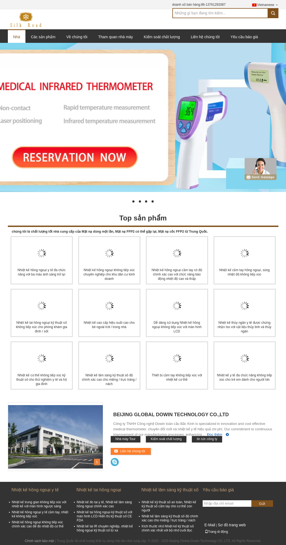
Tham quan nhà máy (115, 37)
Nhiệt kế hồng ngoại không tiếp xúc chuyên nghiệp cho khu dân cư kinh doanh (109, 274)
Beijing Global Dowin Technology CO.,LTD (171, 414)
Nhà (16, 37)
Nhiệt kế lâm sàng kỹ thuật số (170, 490)
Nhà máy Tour (126, 439)
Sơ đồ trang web (232, 525)
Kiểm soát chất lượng (162, 37)
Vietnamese (267, 5)
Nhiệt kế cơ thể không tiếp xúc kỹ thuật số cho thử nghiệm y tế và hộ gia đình (41, 379)
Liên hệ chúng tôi (205, 37)
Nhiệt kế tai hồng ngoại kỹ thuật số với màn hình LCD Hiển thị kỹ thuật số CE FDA (104, 516)
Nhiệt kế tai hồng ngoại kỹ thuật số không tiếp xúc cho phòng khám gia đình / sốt (41, 327)
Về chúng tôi (76, 37)
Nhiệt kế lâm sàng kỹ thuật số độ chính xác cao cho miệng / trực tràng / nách (109, 379)
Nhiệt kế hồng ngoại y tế (35, 490)
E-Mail (210, 525)
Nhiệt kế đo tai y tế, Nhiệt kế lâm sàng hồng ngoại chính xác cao (104, 504)
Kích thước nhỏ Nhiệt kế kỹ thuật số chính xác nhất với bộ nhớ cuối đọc (168, 528)
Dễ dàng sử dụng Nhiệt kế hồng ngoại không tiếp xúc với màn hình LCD (177, 327)
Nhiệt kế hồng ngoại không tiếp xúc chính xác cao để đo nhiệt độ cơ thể (38, 524)
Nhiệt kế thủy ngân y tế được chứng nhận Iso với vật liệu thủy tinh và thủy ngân (244, 327)
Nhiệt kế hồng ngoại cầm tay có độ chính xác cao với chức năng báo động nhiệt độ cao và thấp (177, 274)
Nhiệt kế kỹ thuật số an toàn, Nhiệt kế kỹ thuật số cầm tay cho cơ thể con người (169, 506)
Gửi (262, 504)
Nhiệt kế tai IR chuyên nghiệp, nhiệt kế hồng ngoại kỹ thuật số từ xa (105, 528)
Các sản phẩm (43, 37)
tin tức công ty (207, 439)
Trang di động (216, 532)
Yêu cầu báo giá (244, 37)
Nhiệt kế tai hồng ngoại (99, 490)
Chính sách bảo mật (39, 541)
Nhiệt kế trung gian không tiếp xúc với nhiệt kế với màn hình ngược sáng (39, 504)
